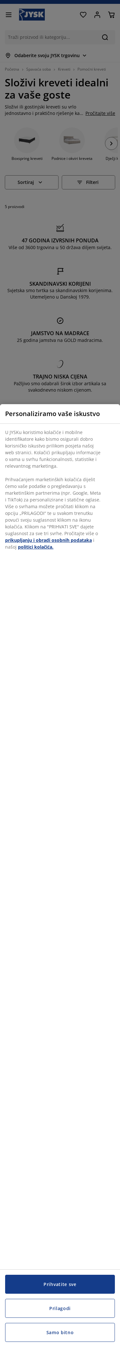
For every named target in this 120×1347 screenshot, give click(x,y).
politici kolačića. (35, 547)
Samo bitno (60, 1332)
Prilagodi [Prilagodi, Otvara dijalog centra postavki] (60, 1308)
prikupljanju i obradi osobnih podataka (48, 540)
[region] (60, 875)
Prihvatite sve (60, 1284)
